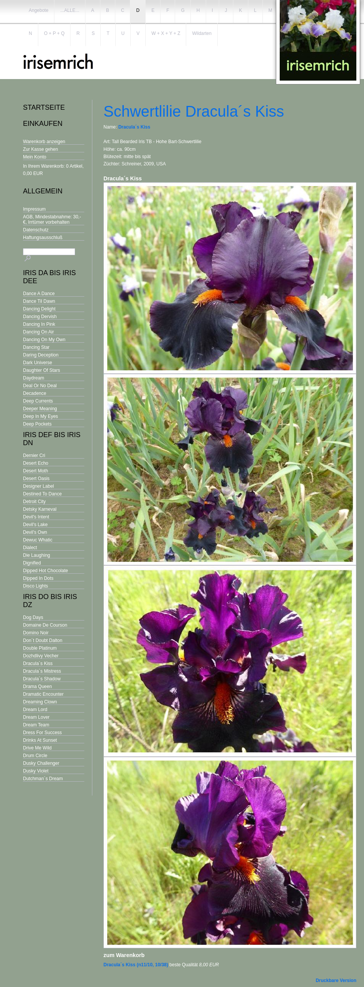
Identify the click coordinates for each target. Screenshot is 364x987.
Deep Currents (38, 401)
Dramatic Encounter (43, 694)
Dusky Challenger (41, 763)
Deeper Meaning (40, 408)
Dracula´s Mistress (42, 671)
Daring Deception (41, 355)
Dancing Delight (39, 309)
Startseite (44, 107)
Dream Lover (36, 717)
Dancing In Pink (39, 324)
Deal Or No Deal (40, 385)
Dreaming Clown (40, 702)
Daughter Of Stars (41, 370)
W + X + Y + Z (165, 33)
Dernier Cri (34, 455)
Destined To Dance (42, 494)
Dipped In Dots (38, 578)
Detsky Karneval (39, 509)
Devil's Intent (36, 517)
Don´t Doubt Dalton (42, 640)
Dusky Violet (35, 771)
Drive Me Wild (37, 748)
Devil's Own (35, 532)
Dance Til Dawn (39, 301)
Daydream (33, 378)
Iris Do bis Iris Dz (50, 601)
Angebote (38, 10)
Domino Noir (36, 632)
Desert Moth (35, 471)
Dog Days (33, 617)
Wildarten (202, 33)
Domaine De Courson (45, 625)
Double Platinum (40, 648)
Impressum (34, 209)
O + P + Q (54, 33)
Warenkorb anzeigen (44, 141)
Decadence (34, 393)
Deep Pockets (37, 424)
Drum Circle (35, 755)
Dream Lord (35, 709)
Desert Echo (35, 463)
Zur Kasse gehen (40, 149)
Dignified (32, 563)
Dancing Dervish (40, 316)
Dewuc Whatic (37, 540)
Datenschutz (36, 230)
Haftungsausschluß (42, 237)
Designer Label (38, 486)
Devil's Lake (35, 524)
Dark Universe (37, 362)
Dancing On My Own (44, 339)
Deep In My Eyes (40, 416)
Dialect (30, 547)
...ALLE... (69, 10)
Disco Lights (35, 586)
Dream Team (36, 725)
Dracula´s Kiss (37, 663)
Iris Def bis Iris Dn (51, 439)
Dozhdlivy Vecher (41, 656)
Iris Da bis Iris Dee (49, 277)
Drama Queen (37, 686)
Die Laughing (36, 555)
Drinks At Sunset (40, 740)
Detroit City (34, 501)
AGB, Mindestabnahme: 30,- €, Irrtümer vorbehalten (52, 219)
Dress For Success (42, 732)
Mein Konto (34, 157)
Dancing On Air (38, 332)
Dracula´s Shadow (42, 679)
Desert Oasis (36, 478)
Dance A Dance (39, 293)
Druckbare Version (336, 980)
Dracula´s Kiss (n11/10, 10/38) (135, 964)
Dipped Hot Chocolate (45, 570)
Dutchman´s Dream (43, 778)
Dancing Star (36, 347)
